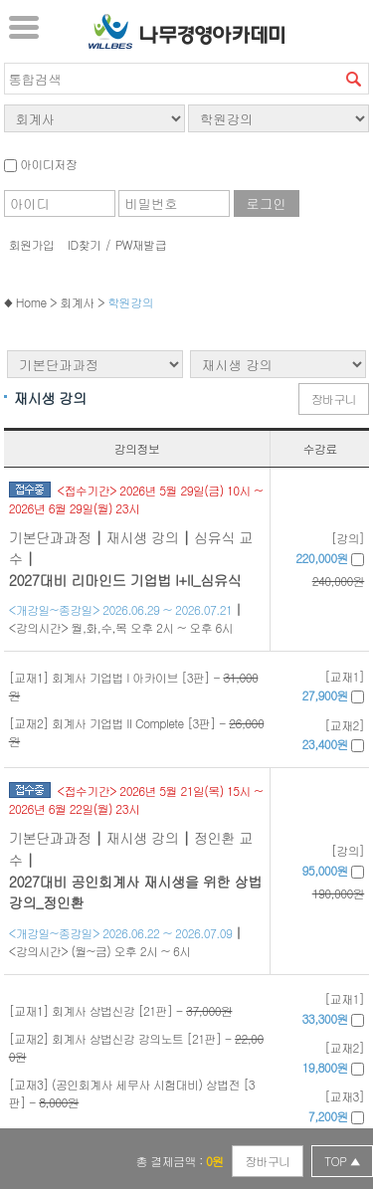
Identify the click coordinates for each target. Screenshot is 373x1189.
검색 (353, 79)
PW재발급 (140, 244)
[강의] (320, 559)
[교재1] (333, 686)
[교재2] (333, 734)
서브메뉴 (24, 27)
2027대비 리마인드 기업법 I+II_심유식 (125, 580)
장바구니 (334, 398)
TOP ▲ (342, 1160)
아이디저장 (40, 163)
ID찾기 (84, 244)
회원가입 (32, 244)
